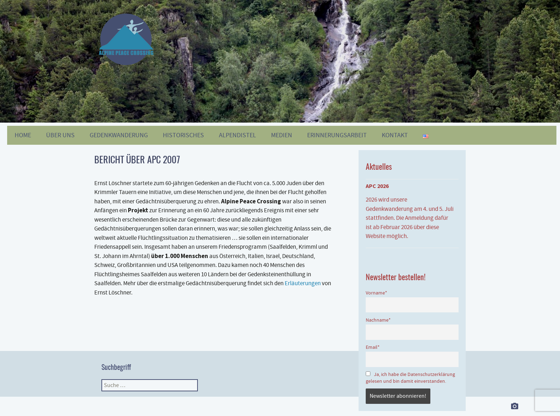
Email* (373, 347)
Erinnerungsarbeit (337, 135)
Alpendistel (237, 135)
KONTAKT (395, 135)
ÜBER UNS (60, 135)
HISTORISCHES (183, 135)
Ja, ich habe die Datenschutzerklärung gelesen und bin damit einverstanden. (410, 378)
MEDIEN (281, 135)
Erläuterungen (303, 283)
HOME (23, 135)
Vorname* (376, 292)
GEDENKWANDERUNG (119, 135)
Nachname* (378, 320)
